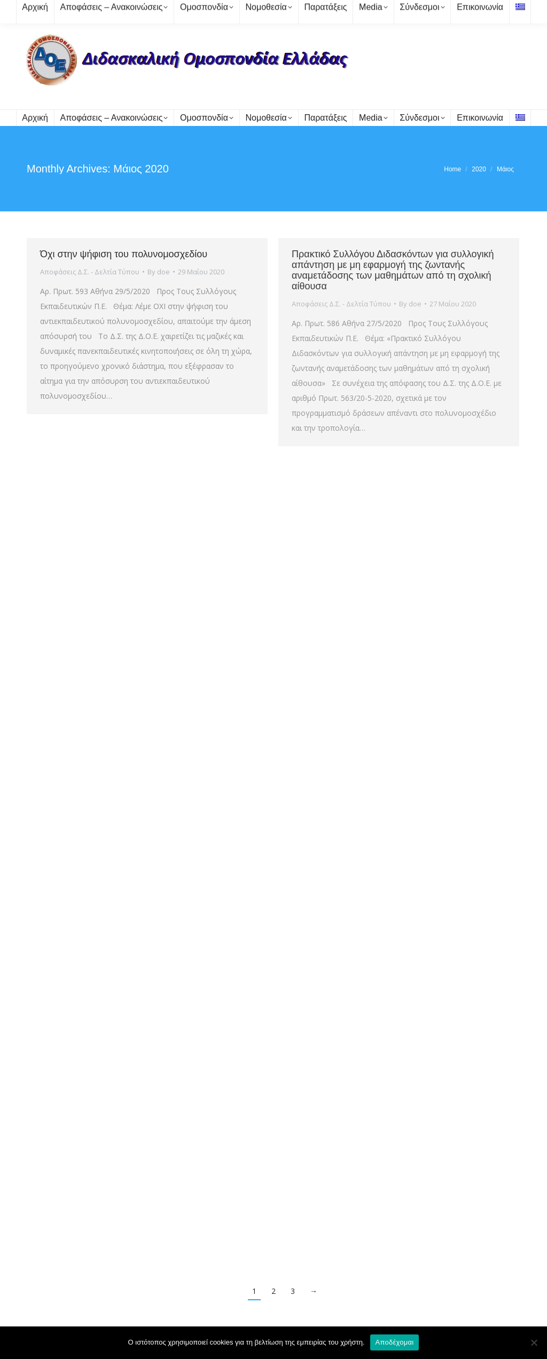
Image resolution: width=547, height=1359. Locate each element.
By (158, 271)
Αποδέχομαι (395, 1342)
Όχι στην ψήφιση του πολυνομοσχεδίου (123, 254)
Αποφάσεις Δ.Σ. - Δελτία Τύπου (89, 271)
